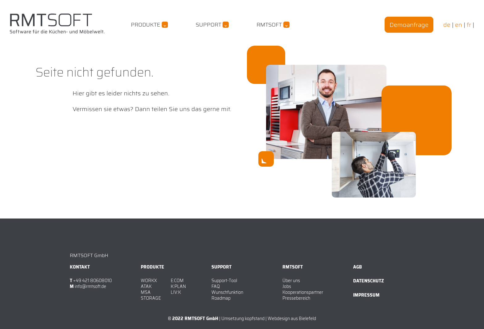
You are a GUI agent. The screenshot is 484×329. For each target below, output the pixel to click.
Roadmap (221, 298)
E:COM (177, 280)
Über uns (291, 280)
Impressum (366, 295)
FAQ (215, 286)
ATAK (146, 286)
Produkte (145, 24)
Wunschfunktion (227, 292)
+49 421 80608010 (92, 281)
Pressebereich (296, 298)
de (446, 25)
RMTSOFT (269, 24)
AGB (357, 267)
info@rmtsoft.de (90, 286)
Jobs (286, 286)
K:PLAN (178, 286)
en (458, 25)
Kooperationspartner (302, 292)
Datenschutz (368, 281)
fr (469, 25)
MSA (146, 292)
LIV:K (176, 292)
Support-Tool (224, 280)
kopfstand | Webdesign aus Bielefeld (280, 318)
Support (208, 24)
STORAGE (151, 298)
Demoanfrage (409, 25)
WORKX (149, 280)
